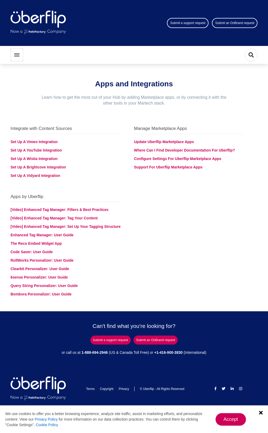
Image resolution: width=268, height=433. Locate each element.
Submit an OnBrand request (234, 23)
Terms (90, 389)
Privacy (124, 389)
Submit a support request (187, 23)
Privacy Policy (46, 419)
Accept (231, 419)
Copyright (106, 389)
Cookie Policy (47, 425)
